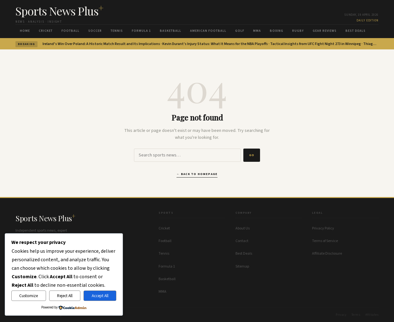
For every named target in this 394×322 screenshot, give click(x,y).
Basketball (170, 31)
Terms (355, 315)
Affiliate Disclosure (327, 253)
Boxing (276, 31)
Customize (28, 296)
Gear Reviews (325, 31)
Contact (241, 241)
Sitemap (242, 266)
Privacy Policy (323, 228)
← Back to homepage (197, 174)
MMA (257, 31)
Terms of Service (325, 241)
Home (25, 31)
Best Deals (355, 31)
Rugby (298, 31)
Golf (239, 31)
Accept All (100, 296)
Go (251, 155)
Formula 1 (141, 31)
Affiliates (372, 315)
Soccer (95, 31)
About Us (242, 228)
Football (70, 31)
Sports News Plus (59, 10)
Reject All (64, 296)
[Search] (187, 155)
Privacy (341, 315)
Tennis (117, 31)
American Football (208, 31)
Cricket (46, 31)
